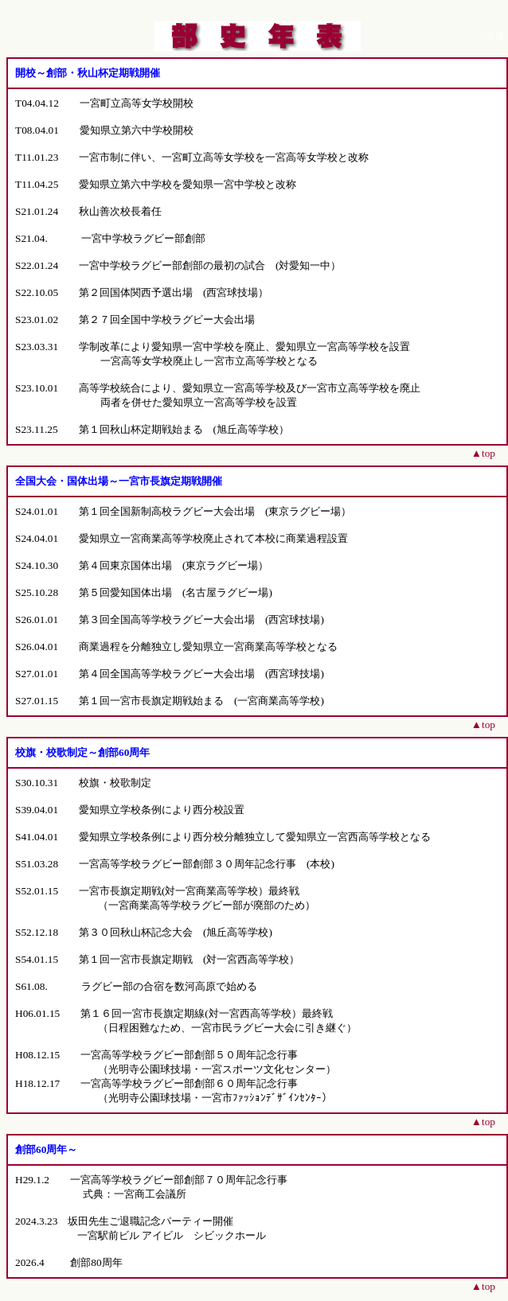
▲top (483, 453)
